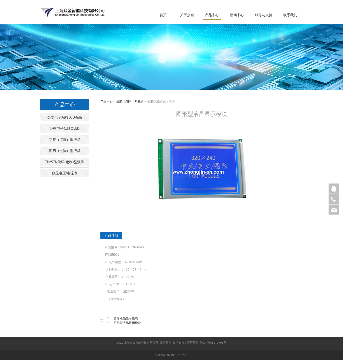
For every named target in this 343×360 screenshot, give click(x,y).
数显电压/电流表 (65, 173)
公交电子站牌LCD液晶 (64, 117)
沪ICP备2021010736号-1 (171, 355)
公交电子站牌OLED (65, 128)
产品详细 (111, 235)
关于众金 (187, 14)
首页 (163, 14)
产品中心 (212, 14)
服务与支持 (263, 14)
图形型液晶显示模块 (127, 323)
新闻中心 (237, 14)
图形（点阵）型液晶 (64, 150)
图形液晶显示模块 (126, 318)
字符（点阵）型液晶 (64, 139)
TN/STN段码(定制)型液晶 (64, 161)
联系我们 (290, 14)
